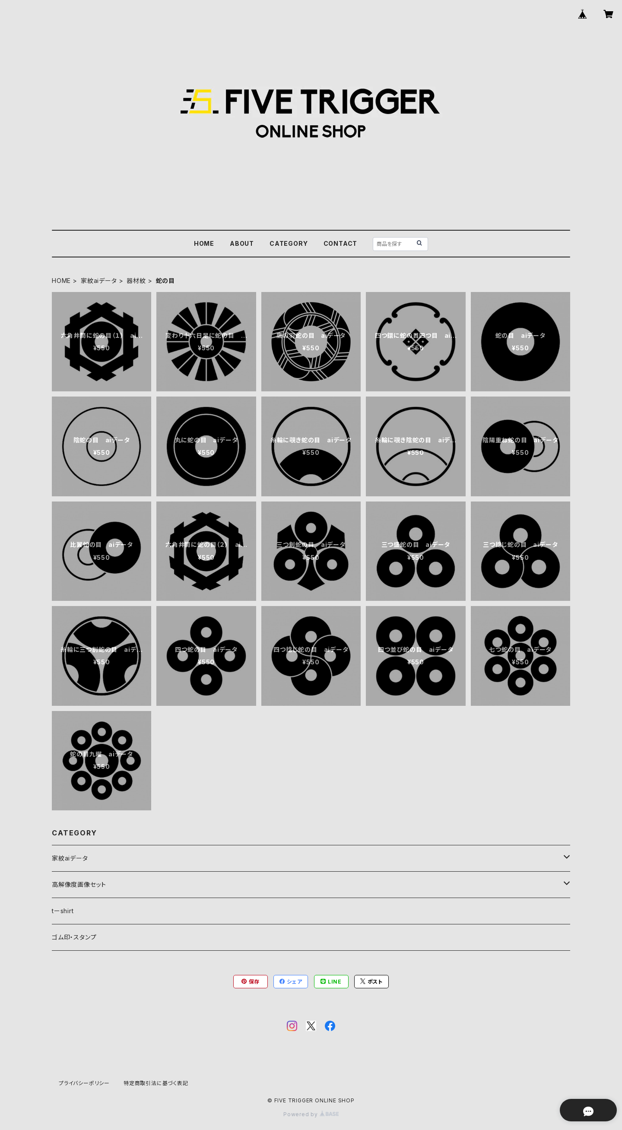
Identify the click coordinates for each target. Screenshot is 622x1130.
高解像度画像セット (79, 884)
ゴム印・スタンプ (74, 937)
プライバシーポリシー (84, 1083)
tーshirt (63, 910)
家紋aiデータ (99, 280)
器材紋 (136, 280)
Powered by (311, 1114)
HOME (204, 243)
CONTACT (341, 243)
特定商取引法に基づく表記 (156, 1083)
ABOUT (242, 243)
